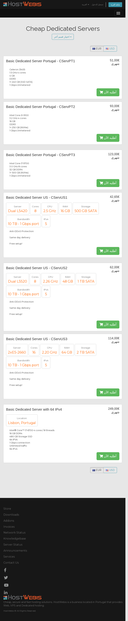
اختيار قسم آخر (63, 36)
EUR (96, 48)
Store (7, 508)
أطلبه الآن (107, 92)
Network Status (14, 532)
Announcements (15, 550)
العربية (85, 4)
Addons (8, 520)
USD (110, 48)
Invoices (9, 526)
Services (9, 556)
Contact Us (11, 562)
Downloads (11, 514)
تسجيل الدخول (97, 4)
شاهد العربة (115, 4)
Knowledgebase (14, 538)
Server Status (12, 544)
